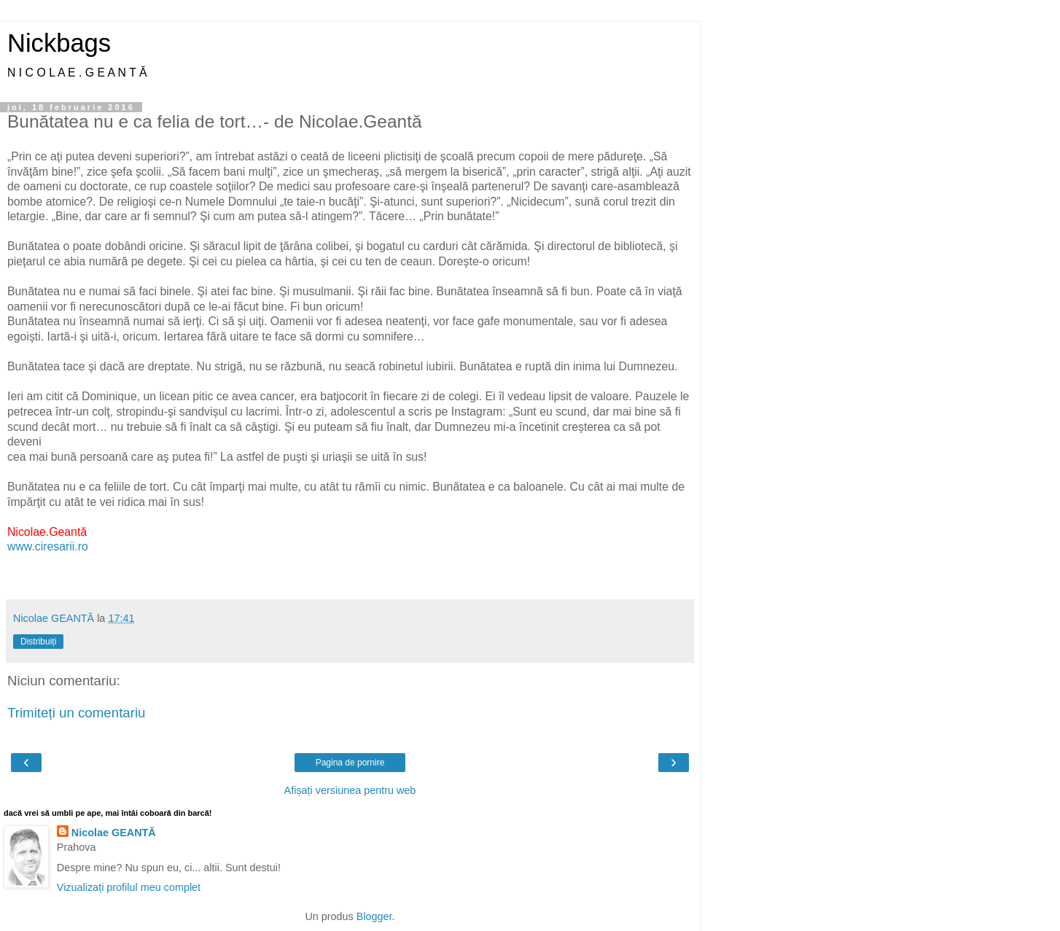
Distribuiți (38, 641)
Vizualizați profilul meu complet (128, 887)
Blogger (374, 916)
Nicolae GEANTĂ (113, 832)
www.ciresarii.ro (47, 546)
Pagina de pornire (350, 762)
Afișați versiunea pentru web (350, 790)
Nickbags (59, 43)
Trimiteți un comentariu (76, 712)
